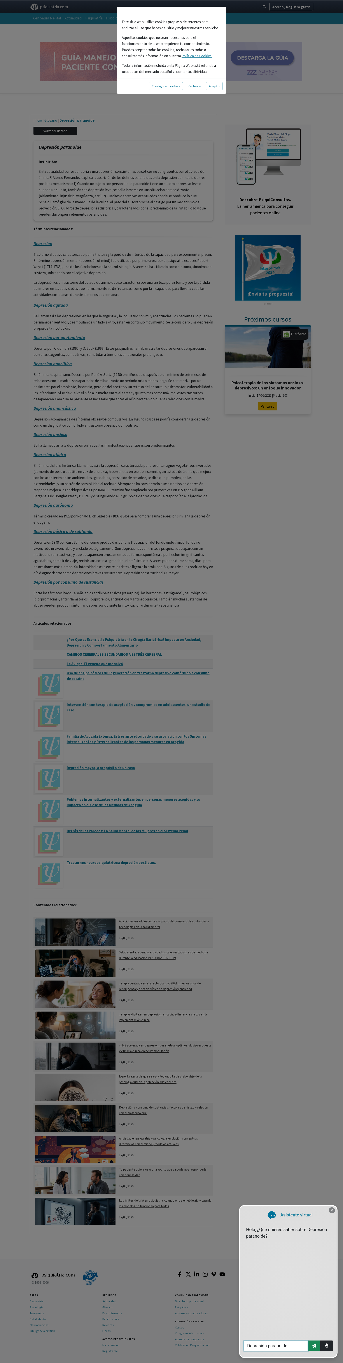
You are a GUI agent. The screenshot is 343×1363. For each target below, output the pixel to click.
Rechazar (194, 86)
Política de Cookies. (197, 56)
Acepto (214, 86)
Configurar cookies (166, 86)
